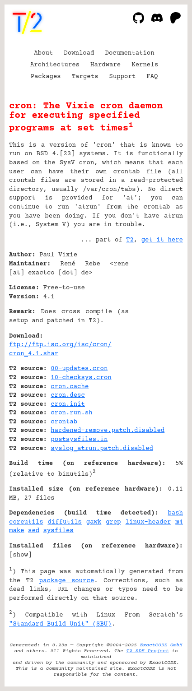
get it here (162, 240)
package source (66, 580)
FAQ (152, 76)
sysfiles (58, 530)
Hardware (105, 65)
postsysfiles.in (79, 439)
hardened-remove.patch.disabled (107, 430)
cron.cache (70, 386)
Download (79, 53)
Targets (85, 76)
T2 (130, 240)
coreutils (26, 522)
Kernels (144, 65)
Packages (46, 76)
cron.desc (68, 395)
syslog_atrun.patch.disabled (102, 448)
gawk (94, 522)
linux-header (148, 522)
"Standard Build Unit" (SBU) (60, 624)
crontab (64, 422)
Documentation (130, 53)
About (43, 53)
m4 (179, 522)
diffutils (64, 522)
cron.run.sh (71, 413)
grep (113, 522)
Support (122, 76)
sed (33, 530)
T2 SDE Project (147, 651)
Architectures (55, 65)
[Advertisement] (156, 309)
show (20, 555)
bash (175, 513)
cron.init (68, 404)
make (16, 530)
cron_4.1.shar (33, 353)
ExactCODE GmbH (161, 645)
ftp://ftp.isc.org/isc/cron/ (60, 344)
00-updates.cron (79, 368)
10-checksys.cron (81, 377)
